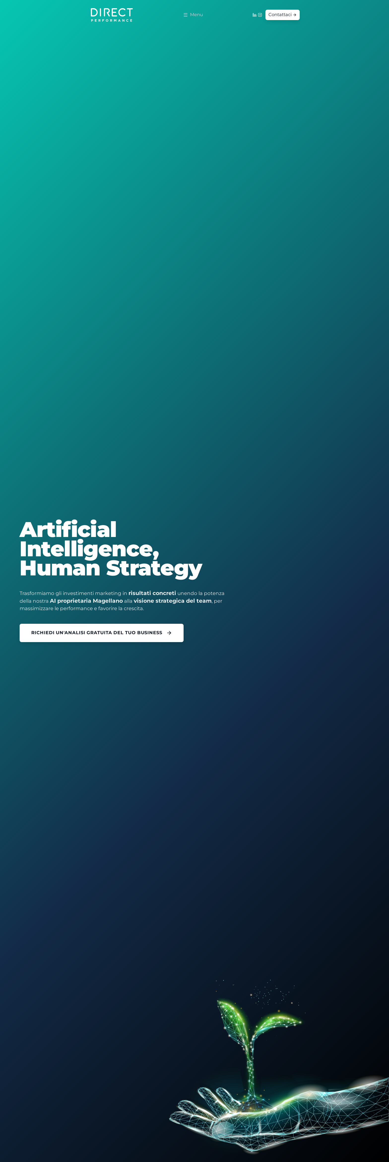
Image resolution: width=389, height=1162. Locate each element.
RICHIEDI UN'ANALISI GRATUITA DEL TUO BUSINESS (101, 633)
